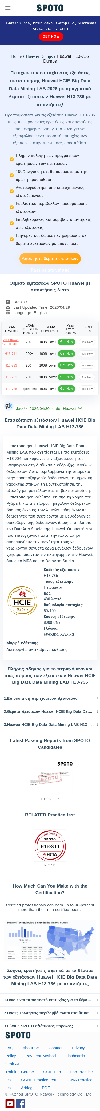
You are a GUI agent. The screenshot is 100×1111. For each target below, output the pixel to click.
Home (16, 56)
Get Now (51, 36)
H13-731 (11, 377)
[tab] (50, 698)
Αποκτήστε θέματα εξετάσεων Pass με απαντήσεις (50, 260)
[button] (50, 698)
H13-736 (11, 389)
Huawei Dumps (39, 56)
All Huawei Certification (10, 342)
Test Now (87, 341)
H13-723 (11, 365)
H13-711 (11, 354)
